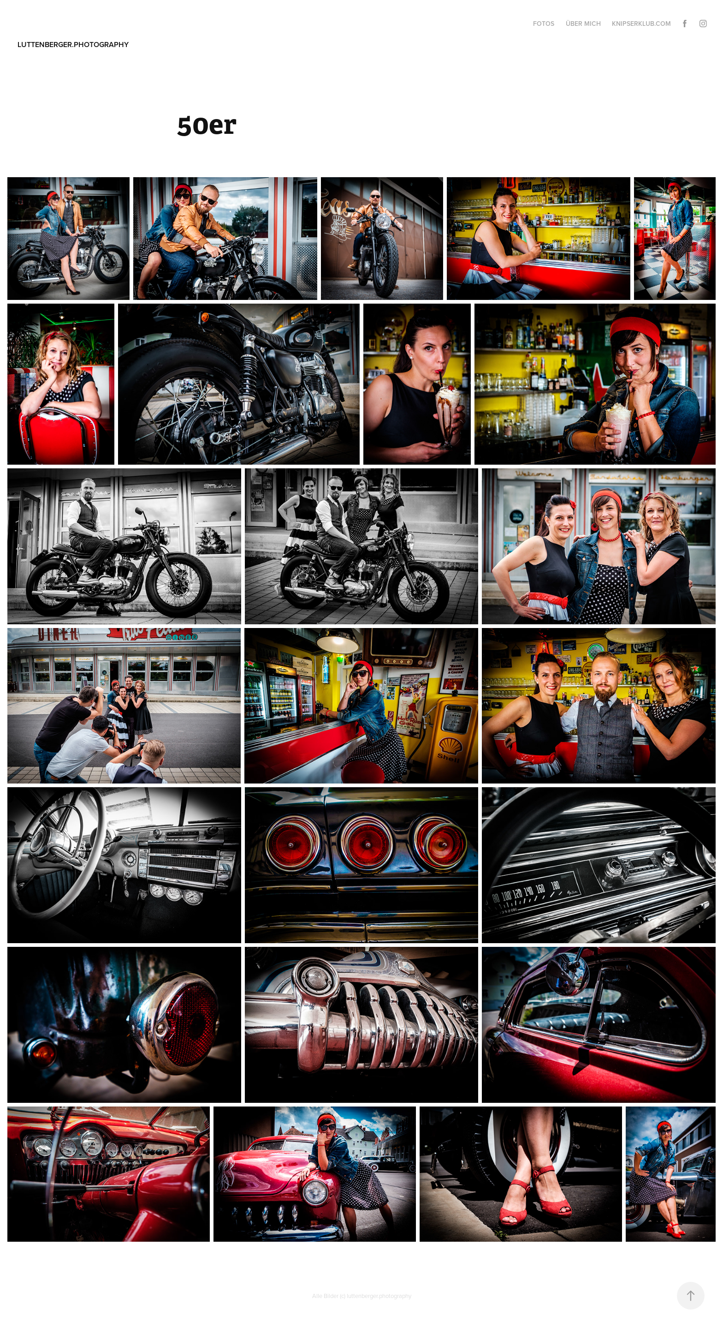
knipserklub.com (641, 23)
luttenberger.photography (73, 44)
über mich (583, 23)
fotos (543, 23)
